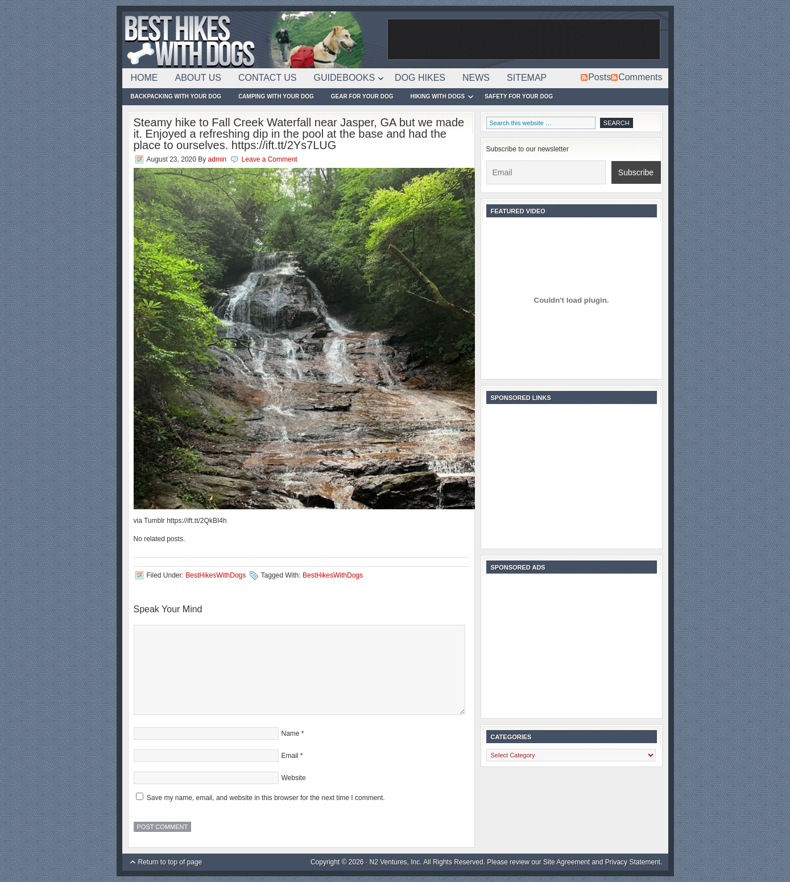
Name (291, 733)
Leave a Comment (269, 159)
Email (290, 756)
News (476, 78)
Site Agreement (566, 862)
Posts (599, 77)
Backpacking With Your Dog (176, 96)
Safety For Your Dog (519, 96)
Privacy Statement (632, 862)
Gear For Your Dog (362, 96)
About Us (198, 78)
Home (144, 78)
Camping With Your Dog (276, 96)
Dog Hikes (420, 78)
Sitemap (527, 78)
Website (294, 778)
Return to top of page (170, 862)
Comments (640, 77)
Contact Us (267, 78)
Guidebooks (344, 79)
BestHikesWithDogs (215, 575)
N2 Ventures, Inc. (396, 862)
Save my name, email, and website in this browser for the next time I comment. (266, 798)
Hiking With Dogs (438, 98)
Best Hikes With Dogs (253, 39)
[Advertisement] (524, 40)
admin (217, 159)
